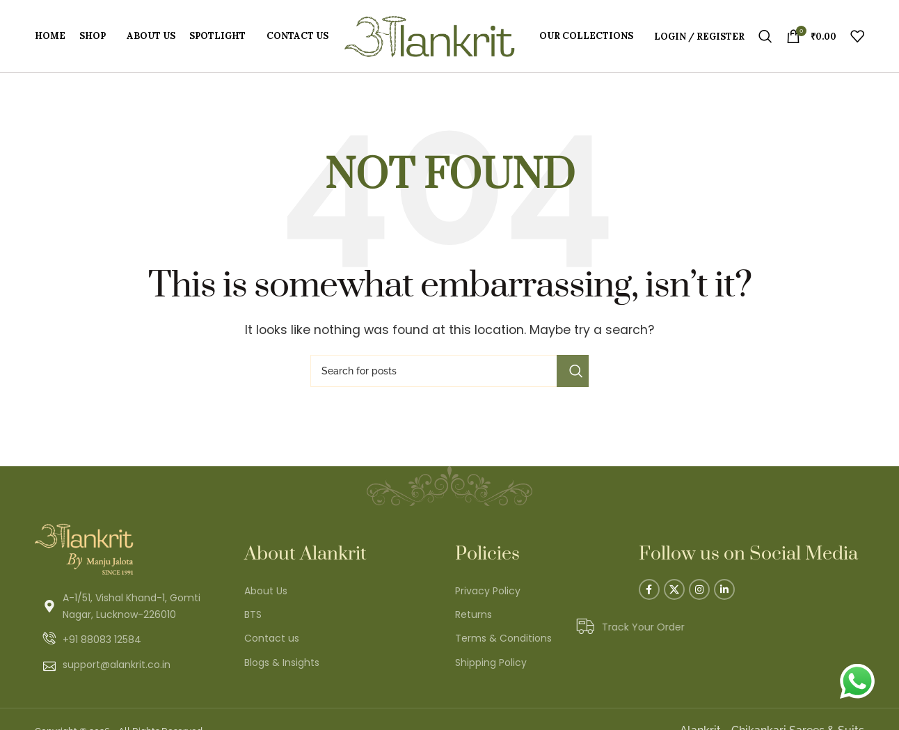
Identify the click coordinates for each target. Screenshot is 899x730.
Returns (473, 614)
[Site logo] (429, 35)
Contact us (271, 638)
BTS (253, 614)
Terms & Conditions (503, 638)
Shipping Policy (491, 662)
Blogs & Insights (281, 662)
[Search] (765, 36)
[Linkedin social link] (724, 589)
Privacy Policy (487, 591)
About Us (265, 591)
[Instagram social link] (699, 589)
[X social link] (674, 589)
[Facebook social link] (649, 589)
